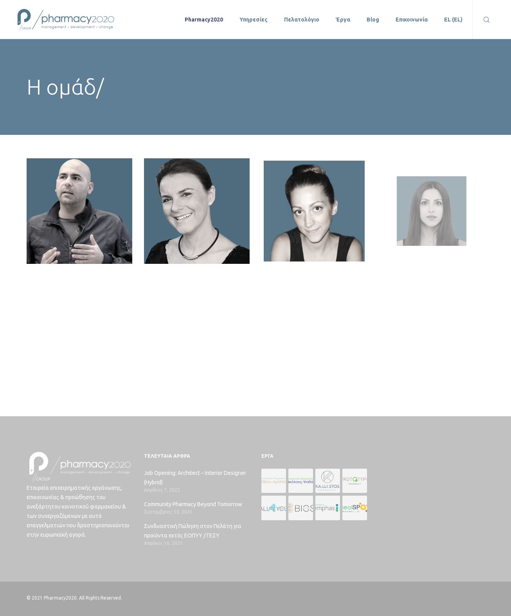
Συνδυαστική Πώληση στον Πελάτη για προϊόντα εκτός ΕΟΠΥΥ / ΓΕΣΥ (192, 531)
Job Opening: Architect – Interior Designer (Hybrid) (195, 477)
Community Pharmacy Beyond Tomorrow (193, 504)
